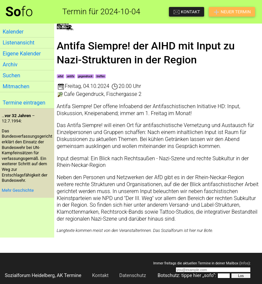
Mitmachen (16, 86)
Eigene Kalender (22, 53)
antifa (70, 76)
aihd (60, 76)
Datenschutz (132, 275)
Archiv (10, 64)
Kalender (13, 32)
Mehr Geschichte (18, 190)
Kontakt (100, 275)
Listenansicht (18, 42)
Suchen (11, 75)
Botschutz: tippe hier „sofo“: (187, 275)
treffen (100, 76)
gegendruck (85, 76)
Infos (244, 263)
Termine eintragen (24, 103)
